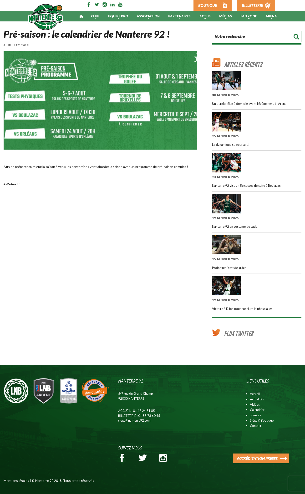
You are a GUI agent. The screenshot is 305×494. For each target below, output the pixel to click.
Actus (205, 16)
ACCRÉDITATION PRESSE (257, 458)
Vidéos (255, 404)
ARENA (271, 16)
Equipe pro (118, 16)
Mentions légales (16, 481)
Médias (225, 16)
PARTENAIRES (179, 16)
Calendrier (257, 410)
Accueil (255, 394)
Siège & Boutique (262, 420)
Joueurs (255, 415)
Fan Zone (248, 16)
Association (148, 16)
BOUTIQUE (207, 5)
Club (95, 16)
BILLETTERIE (252, 5)
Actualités (257, 399)
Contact (255, 426)
